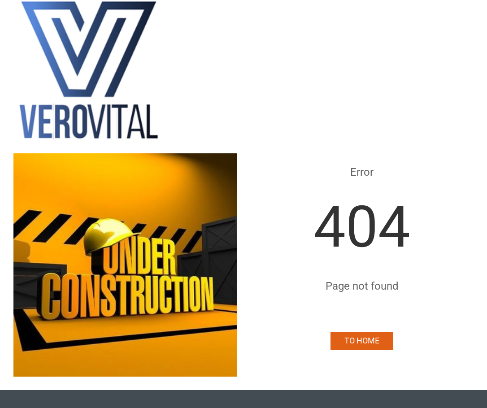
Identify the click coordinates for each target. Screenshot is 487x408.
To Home (361, 340)
